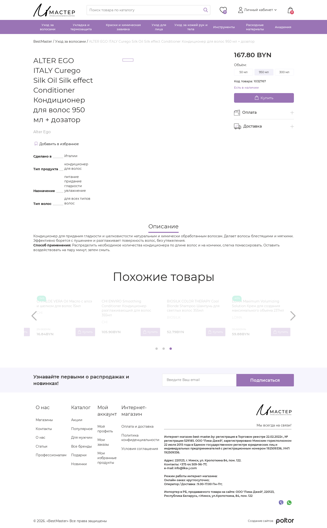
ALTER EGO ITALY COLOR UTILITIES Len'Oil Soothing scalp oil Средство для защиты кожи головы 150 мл (261, 308)
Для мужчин (81, 438)
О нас (40, 438)
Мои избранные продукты (107, 458)
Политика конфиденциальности (140, 437)
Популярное (82, 429)
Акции (76, 420)
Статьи (41, 446)
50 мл (243, 72)
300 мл (284, 72)
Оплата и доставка (137, 427)
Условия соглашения (139, 449)
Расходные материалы (255, 27)
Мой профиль (105, 429)
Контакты (44, 429)
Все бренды (81, 446)
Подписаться (264, 380)
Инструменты (224, 27)
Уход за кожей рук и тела (191, 27)
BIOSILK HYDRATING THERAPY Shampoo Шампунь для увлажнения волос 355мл (62, 306)
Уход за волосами (47, 27)
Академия (283, 27)
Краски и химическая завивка (123, 27)
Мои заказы (103, 442)
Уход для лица (159, 27)
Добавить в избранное (57, 144)
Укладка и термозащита (81, 27)
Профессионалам (51, 455)
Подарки (79, 455)
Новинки (79, 464)
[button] (257, 10)
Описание (163, 226)
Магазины (44, 420)
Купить (264, 97)
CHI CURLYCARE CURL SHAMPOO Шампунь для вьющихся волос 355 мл (130, 306)
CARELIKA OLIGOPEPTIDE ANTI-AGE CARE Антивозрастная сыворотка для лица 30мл (193, 306)
